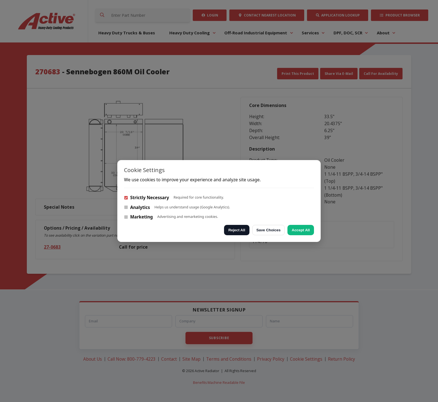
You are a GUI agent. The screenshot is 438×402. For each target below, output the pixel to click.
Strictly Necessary (146, 197)
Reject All (236, 230)
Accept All (301, 230)
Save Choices (268, 230)
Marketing (138, 217)
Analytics (137, 207)
